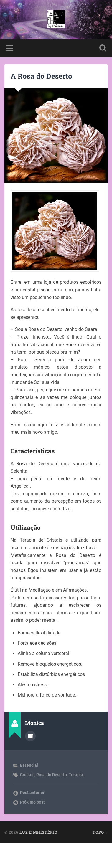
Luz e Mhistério (38, 832)
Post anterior (32, 792)
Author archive (30, 736)
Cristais (27, 774)
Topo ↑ (100, 832)
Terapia (76, 774)
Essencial (29, 765)
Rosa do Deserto (51, 774)
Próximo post (32, 802)
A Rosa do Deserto (41, 76)
